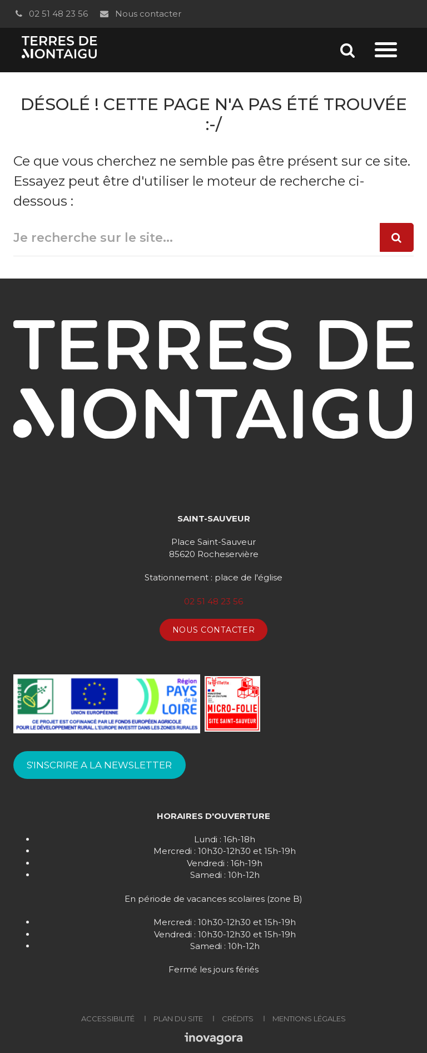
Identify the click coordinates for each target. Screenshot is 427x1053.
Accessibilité (108, 1018)
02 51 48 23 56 (50, 13)
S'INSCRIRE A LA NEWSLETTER (99, 765)
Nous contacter (140, 13)
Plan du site (178, 1018)
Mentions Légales (309, 1018)
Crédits (238, 1018)
